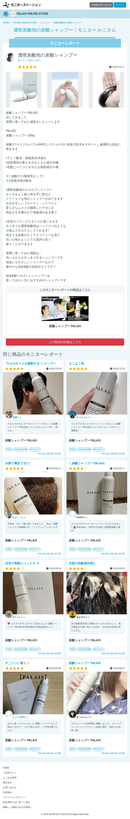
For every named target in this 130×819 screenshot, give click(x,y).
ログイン (120, 5)
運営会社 (7, 782)
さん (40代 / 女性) (29, 60)
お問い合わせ (9, 787)
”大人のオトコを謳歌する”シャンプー (30, 363)
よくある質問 (9, 777)
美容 (9, 449)
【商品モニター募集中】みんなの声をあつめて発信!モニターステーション (22, 5)
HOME (6, 768)
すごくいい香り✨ (17, 663)
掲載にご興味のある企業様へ (17, 807)
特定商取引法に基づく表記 (16, 802)
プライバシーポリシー (14, 797)
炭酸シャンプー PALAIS (85, 663)
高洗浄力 (35, 449)
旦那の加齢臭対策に (82, 563)
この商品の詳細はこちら (65, 342)
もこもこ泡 (76, 363)
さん (17, 417)
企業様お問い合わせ (101, 5)
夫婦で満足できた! (17, 463)
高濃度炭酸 (21, 449)
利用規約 (7, 792)
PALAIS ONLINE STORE (49, 453)
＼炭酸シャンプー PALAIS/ (87, 463)
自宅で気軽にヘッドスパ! (22, 563)
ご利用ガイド (9, 772)
